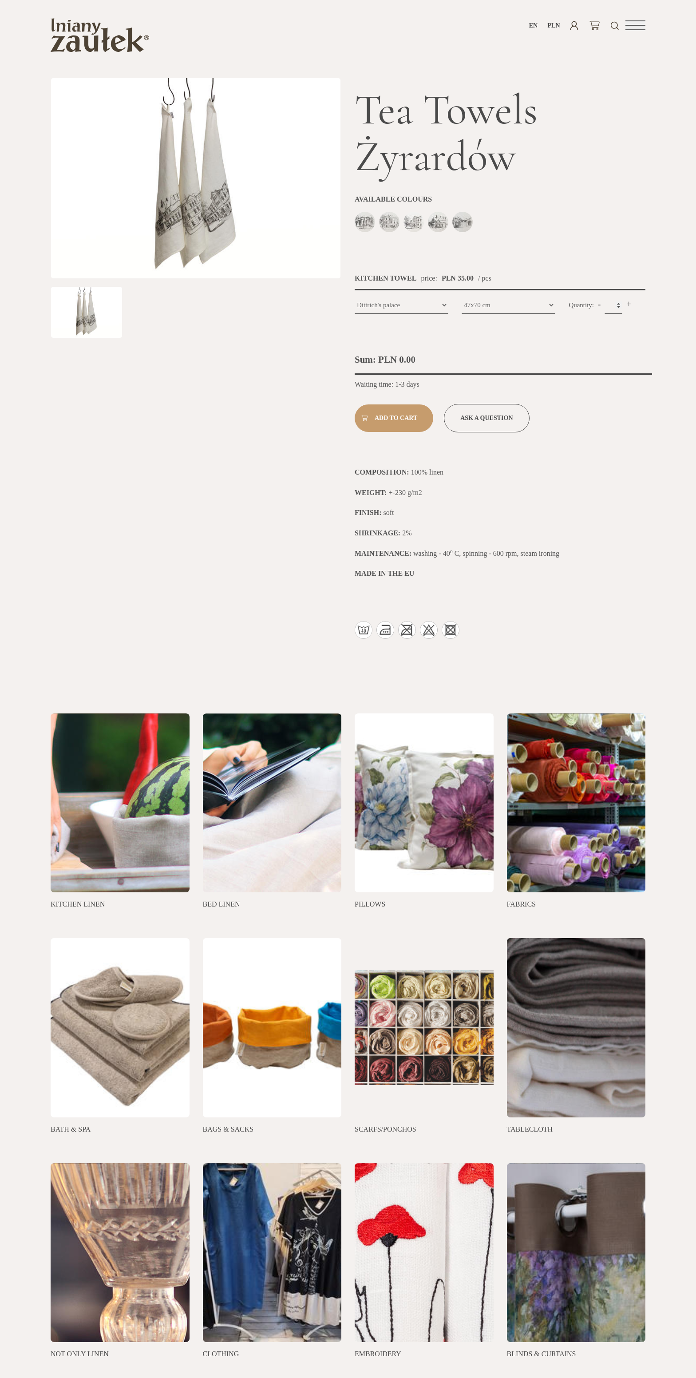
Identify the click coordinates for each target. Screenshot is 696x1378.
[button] (635, 25)
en (533, 25)
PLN (553, 25)
